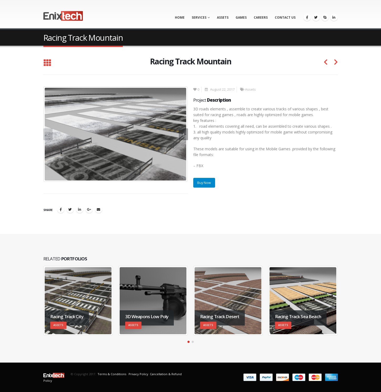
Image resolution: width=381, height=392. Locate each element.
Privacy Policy (138, 374)
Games (241, 17)
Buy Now (204, 182)
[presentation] (48, 134)
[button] (188, 341)
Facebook (60, 209)
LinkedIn (79, 209)
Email (98, 209)
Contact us (285, 17)
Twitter (70, 209)
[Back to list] (47, 63)
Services (199, 17)
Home (180, 17)
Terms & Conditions (112, 374)
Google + (89, 209)
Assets (222, 17)
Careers (261, 17)
